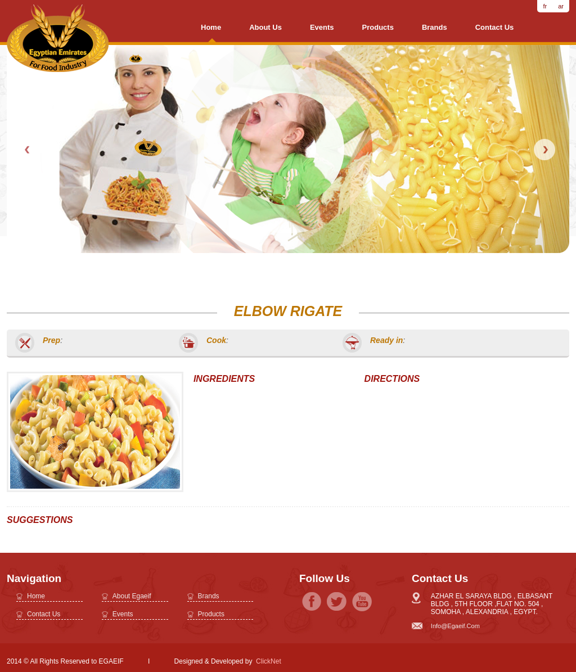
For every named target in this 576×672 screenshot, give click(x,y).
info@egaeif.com (455, 626)
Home (211, 27)
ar (561, 6)
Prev (28, 149)
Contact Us (494, 27)
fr (545, 6)
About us (265, 27)
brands (434, 27)
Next (544, 149)
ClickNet (268, 661)
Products (378, 27)
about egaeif (131, 596)
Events (322, 27)
